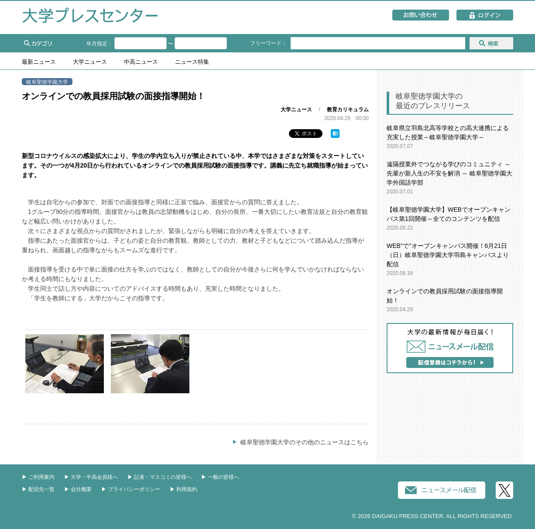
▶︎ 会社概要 (78, 489)
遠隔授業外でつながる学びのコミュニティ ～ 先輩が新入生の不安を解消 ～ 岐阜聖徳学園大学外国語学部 (449, 173)
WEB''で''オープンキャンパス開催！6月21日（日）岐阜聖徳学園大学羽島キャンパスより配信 (448, 255)
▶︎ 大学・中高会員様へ (91, 477)
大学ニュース (90, 62)
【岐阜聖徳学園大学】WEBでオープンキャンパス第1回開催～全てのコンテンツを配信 (449, 214)
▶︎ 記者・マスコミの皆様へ (159, 477)
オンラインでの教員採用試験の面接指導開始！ (445, 296)
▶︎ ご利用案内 (38, 477)
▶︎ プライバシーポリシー (130, 489)
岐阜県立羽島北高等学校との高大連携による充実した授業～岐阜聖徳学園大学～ (448, 132)
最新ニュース (39, 62)
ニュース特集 (192, 62)
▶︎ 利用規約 (183, 489)
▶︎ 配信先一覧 (38, 489)
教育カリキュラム (348, 109)
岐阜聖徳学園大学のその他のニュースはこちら (304, 442)
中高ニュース (141, 62)
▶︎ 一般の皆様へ (220, 477)
